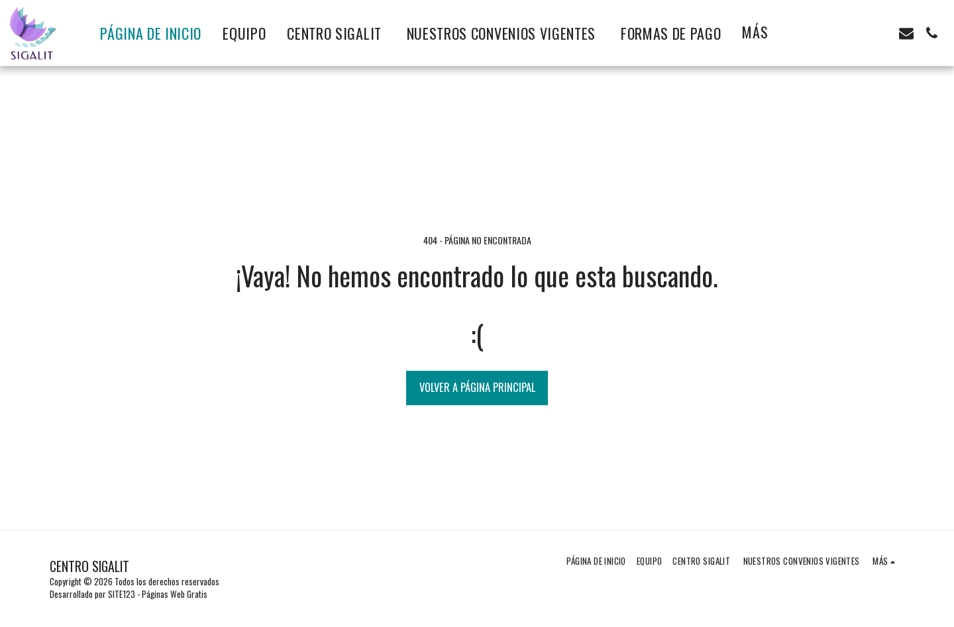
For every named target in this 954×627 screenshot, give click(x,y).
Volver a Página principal (477, 387)
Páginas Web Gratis (174, 594)
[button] (856, 33)
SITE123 (121, 594)
